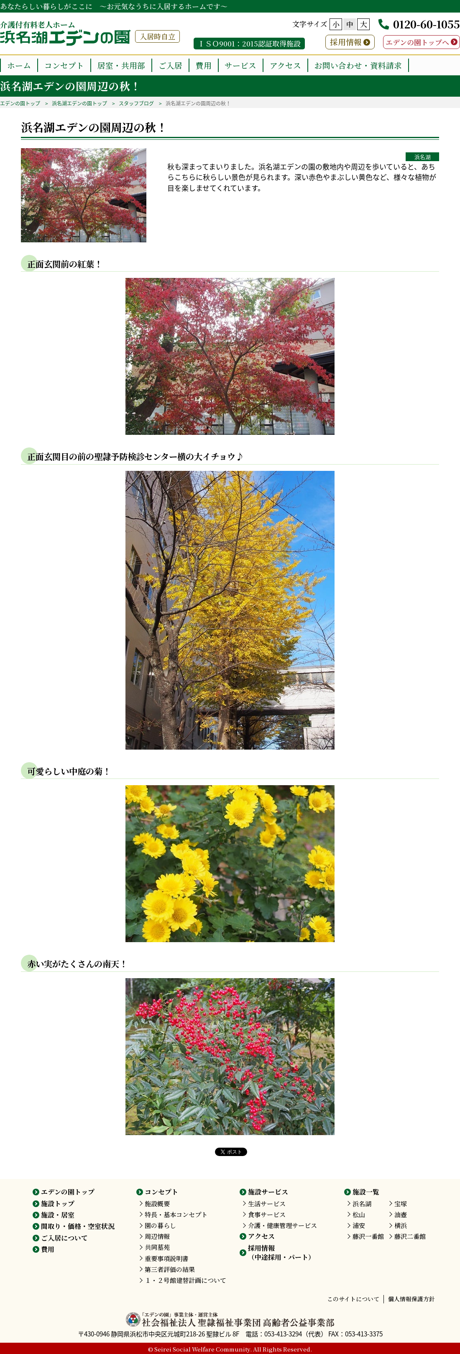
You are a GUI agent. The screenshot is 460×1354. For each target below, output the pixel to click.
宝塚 (400, 1203)
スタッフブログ (136, 103)
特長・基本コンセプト (176, 1214)
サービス (240, 65)
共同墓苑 (157, 1247)
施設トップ (57, 1203)
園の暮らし (160, 1225)
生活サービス (267, 1203)
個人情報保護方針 (411, 1299)
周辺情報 (157, 1236)
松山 (359, 1214)
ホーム (19, 65)
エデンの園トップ (20, 103)
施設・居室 (57, 1215)
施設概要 (157, 1203)
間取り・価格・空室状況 (78, 1226)
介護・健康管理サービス (282, 1225)
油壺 (400, 1214)
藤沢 (368, 1236)
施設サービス (268, 1192)
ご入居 (170, 65)
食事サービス (267, 1214)
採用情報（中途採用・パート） (281, 1252)
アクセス (285, 65)
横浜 (400, 1225)
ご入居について (64, 1238)
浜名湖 (422, 157)
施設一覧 (366, 1192)
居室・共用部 (121, 65)
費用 (204, 65)
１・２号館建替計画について (185, 1280)
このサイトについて (353, 1299)
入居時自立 (157, 36)
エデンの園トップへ (417, 42)
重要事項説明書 (167, 1258)
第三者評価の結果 (170, 1269)
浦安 (359, 1225)
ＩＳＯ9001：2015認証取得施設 (249, 43)
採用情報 (346, 41)
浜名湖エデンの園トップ (79, 103)
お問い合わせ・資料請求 (358, 65)
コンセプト (64, 65)
